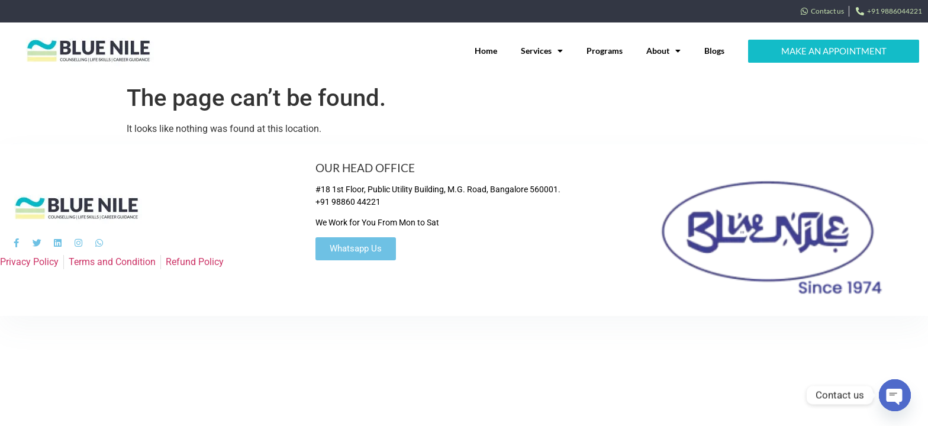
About (663, 51)
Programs (605, 51)
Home (486, 51)
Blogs (714, 51)
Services (542, 51)
